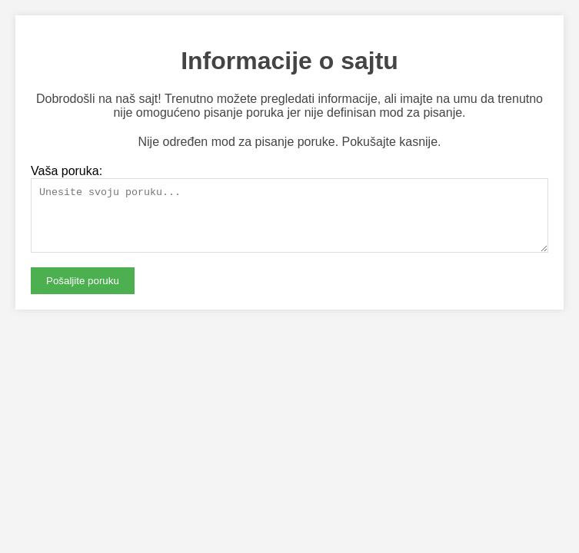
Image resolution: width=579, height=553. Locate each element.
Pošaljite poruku (82, 292)
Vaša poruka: (66, 170)
